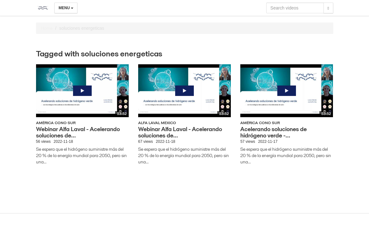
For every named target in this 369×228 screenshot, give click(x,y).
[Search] (328, 8)
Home (46, 28)
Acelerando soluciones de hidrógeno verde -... (273, 132)
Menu (65, 8)
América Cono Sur (56, 122)
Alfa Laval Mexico (157, 122)
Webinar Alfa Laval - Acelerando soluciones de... (78, 132)
